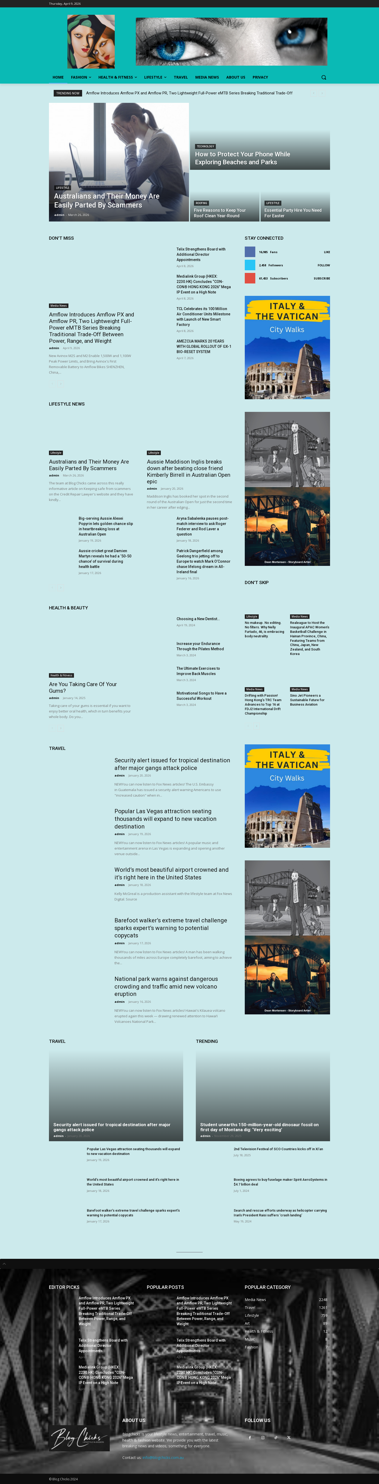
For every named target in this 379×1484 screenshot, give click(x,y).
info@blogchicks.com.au (163, 1457)
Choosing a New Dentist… (198, 619)
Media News (59, 305)
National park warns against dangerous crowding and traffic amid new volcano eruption (166, 986)
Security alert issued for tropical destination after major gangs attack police (112, 1127)
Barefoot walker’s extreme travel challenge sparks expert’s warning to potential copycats (170, 928)
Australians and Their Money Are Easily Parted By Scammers (89, 465)
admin (54, 348)
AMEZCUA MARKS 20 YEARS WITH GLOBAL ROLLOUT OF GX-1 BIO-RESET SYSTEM (204, 346)
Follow (324, 265)
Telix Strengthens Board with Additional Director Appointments (201, 254)
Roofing (201, 203)
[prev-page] (52, 383)
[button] (323, 77)
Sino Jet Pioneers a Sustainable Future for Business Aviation (307, 699)
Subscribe (322, 278)
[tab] (189, 1264)
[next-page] (60, 383)
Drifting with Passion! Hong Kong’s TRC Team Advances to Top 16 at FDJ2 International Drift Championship (263, 704)
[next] (322, 93)
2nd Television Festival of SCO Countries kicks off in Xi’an (278, 1149)
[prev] (313, 93)
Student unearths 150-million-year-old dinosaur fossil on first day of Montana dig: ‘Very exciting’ (259, 1127)
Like (327, 252)
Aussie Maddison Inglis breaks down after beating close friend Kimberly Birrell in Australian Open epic (188, 472)
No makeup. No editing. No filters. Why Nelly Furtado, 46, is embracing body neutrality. (264, 629)
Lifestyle (62, 187)
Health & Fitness (61, 675)
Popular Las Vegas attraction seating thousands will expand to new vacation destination (165, 819)
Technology (205, 146)
